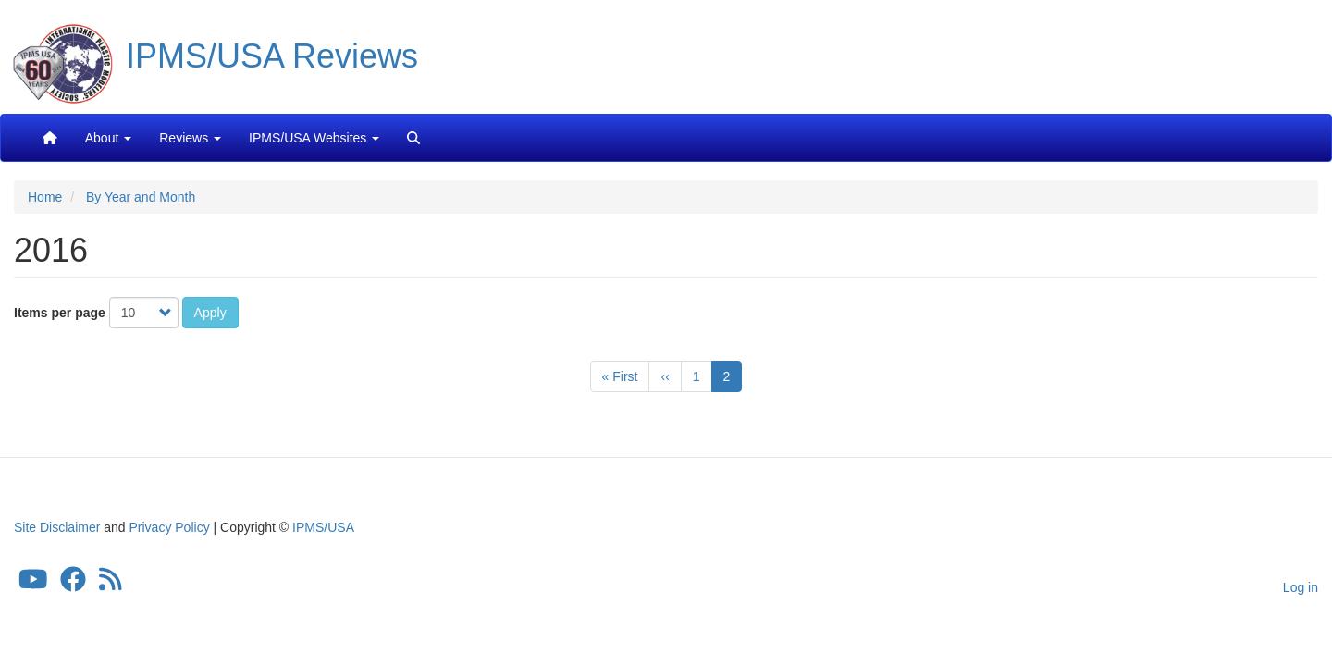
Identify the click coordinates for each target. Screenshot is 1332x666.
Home (45, 197)
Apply (210, 312)
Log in (1300, 587)
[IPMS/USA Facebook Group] (73, 584)
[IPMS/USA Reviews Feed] (110, 584)
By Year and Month (140, 197)
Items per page (59, 312)
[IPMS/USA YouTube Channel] (33, 584)
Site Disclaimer (57, 527)
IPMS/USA (323, 527)
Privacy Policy (170, 527)
